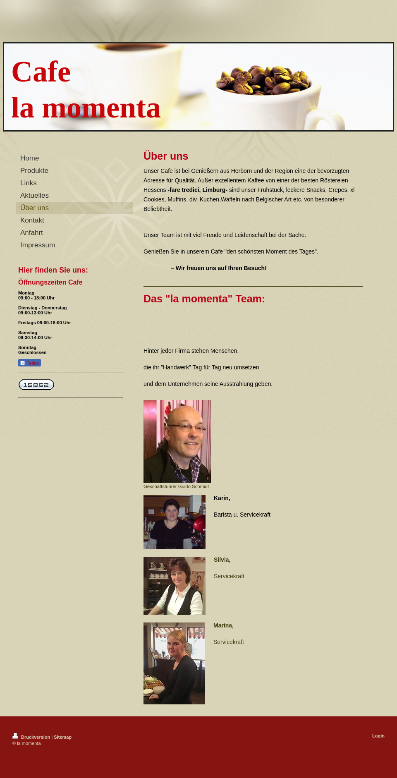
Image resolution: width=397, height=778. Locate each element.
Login (378, 735)
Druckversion (31, 737)
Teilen (29, 363)
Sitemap (63, 737)
